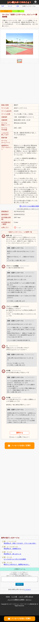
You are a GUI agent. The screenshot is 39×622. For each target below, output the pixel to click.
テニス (10, 6)
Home (8, 596)
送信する (19, 584)
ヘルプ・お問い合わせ (26, 596)
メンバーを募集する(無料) (16, 599)
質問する (19, 433)
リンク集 (14, 596)
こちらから (28, 589)
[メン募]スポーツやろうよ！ (19, 2)
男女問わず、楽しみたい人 (12, 554)
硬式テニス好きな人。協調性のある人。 (17, 564)
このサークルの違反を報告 (29, 206)
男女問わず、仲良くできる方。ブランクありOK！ (20, 543)
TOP (2, 6)
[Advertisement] (19, 83)
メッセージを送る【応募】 (19, 445)
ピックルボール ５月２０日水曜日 (15, 559)
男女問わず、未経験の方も (12, 548)
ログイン (35, 2)
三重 (17, 6)
